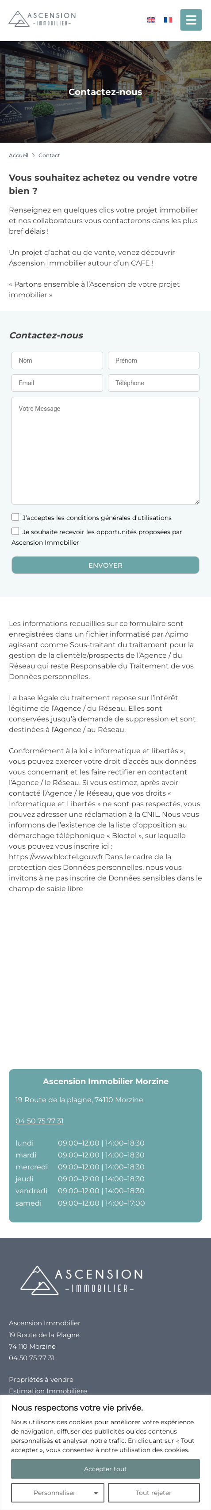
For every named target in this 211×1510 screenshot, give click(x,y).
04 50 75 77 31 (39, 1121)
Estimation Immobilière (48, 1391)
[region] (105, 1452)
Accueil (18, 155)
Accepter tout (105, 1469)
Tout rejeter (154, 1493)
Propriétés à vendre (41, 1379)
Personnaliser (55, 1493)
